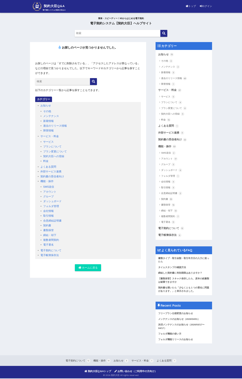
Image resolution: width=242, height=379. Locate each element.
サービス (48, 141)
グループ (48, 196)
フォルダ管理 (51, 206)
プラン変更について (55, 151)
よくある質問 (48, 166)
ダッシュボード (52, 201)
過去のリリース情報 (55, 125)
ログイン (206, 6)
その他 (47, 111)
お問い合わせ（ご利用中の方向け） (135, 371)
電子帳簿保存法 (49, 255)
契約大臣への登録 (53, 156)
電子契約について (50, 250)
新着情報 (48, 121)
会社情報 (48, 211)
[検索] (163, 33)
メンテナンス (51, 116)
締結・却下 (49, 235)
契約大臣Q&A (49, 6)
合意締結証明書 (52, 220)
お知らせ (45, 105)
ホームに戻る (88, 267)
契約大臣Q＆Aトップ (97, 371)
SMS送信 (48, 186)
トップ (191, 6)
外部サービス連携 (50, 171)
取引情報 (48, 215)
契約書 (47, 225)
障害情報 (48, 130)
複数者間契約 (51, 239)
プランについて (52, 146)
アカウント (49, 191)
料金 (45, 161)
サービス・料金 (49, 136)
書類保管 (48, 230)
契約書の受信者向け (52, 176)
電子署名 (48, 244)
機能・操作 (47, 181)
